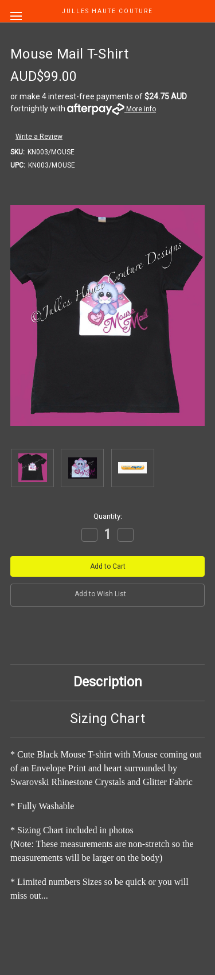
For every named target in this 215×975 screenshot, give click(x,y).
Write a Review (38, 137)
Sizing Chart (107, 719)
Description (107, 682)
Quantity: (107, 516)
